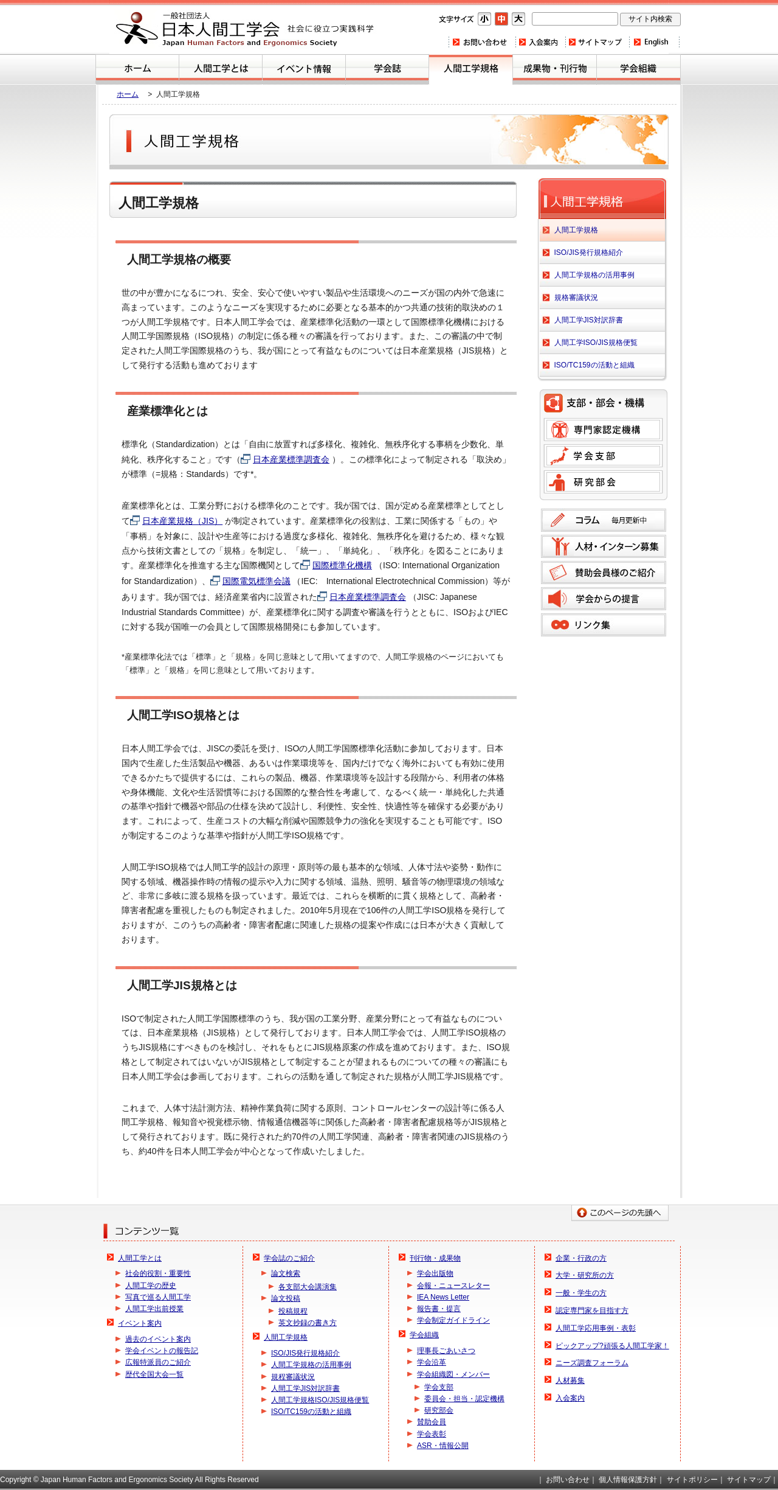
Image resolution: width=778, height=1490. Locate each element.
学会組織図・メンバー (453, 1374)
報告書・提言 (439, 1308)
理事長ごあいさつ (446, 1350)
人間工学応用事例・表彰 (596, 1328)
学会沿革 (431, 1362)
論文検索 (285, 1273)
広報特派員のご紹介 (158, 1362)
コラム (603, 520)
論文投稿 (285, 1298)
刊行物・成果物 (554, 69)
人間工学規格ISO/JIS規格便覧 (320, 1400)
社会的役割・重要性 (158, 1273)
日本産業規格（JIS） (182, 521)
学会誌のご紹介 (387, 69)
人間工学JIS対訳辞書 (588, 320)
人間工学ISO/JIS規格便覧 (596, 342)
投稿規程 (293, 1311)
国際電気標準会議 (256, 581)
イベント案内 (304, 69)
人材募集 (570, 1380)
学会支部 (603, 455)
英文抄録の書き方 (307, 1322)
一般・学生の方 (581, 1293)
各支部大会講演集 (307, 1287)
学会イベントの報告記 (161, 1350)
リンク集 (603, 624)
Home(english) (654, 42)
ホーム (137, 69)
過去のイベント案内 (158, 1339)
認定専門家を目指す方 (592, 1310)
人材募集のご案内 (603, 546)
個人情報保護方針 (628, 1479)
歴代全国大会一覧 (154, 1374)
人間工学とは (220, 69)
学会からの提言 (603, 598)
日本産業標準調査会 (291, 459)
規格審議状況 (576, 297)
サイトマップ (597, 42)
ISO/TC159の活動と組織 (594, 365)
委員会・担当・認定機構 (464, 1398)
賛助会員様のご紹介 (603, 572)
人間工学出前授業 (154, 1308)
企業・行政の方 (581, 1258)
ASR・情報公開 (443, 1445)
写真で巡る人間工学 (158, 1297)
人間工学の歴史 (150, 1285)
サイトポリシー (692, 1479)
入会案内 (540, 42)
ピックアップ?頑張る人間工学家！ (612, 1346)
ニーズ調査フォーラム (592, 1363)
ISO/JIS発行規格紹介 (588, 252)
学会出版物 (435, 1273)
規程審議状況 (293, 1377)
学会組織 (638, 69)
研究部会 (603, 481)
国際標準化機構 (342, 565)
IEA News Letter (443, 1297)
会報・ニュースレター (453, 1285)
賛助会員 (431, 1422)
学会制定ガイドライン (453, 1320)
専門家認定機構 (603, 429)
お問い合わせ (482, 42)
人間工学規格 (470, 69)
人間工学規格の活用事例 (594, 275)
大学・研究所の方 (585, 1275)
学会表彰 (431, 1434)
